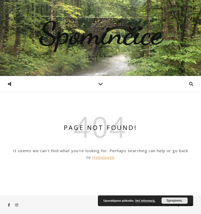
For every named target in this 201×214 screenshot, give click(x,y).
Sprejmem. (174, 200)
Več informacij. (145, 200)
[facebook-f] (9, 204)
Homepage (103, 157)
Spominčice (100, 33)
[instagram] (16, 204)
